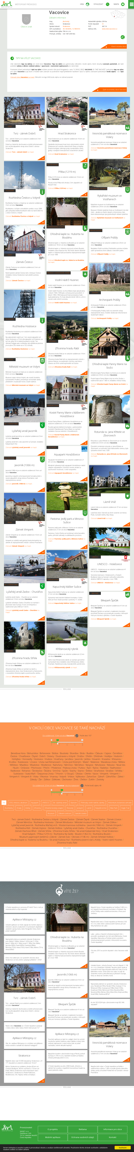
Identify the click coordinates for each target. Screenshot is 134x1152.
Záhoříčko (111, 776)
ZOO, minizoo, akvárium (55, 512)
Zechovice (67, 779)
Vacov (95, 773)
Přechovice (36, 767)
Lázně (95, 495)
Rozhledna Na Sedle (63, 833)
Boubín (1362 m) (83, 833)
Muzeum (10, 359)
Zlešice (83, 779)
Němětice (79, 764)
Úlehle (87, 773)
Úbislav (79, 773)
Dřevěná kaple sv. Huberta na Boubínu (29, 839)
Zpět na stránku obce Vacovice (114, 89)
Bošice (55, 753)
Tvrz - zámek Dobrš (21, 819)
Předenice (56, 767)
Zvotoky (100, 779)
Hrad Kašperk (28, 833)
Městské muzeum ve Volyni (88, 822)
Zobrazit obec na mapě (22, 77)
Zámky (10, 126)
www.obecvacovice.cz (109, 29)
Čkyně (35, 756)
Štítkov (89, 770)
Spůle (65, 770)
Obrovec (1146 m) (80, 836)
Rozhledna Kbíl (23, 828)
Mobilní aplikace (52, 1137)
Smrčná (56, 770)
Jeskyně (80, 808)
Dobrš (42, 756)
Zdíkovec (56, 779)
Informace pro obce (112, 1129)
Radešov (104, 767)
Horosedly (27, 759)
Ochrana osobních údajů (82, 1137)
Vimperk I (114, 773)
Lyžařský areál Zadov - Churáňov (79, 828)
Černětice (117, 753)
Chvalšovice (24, 756)
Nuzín (16, 767)
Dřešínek (98, 756)
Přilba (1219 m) (44, 833)
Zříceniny (9, 651)
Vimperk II (14, 776)
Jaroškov (69, 759)
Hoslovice (38, 759)
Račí (89, 767)
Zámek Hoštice (55, 828)
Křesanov (116, 759)
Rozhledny (10, 191)
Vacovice (59, 12)
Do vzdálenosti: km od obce (58, 735)
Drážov (80, 756)
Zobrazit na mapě (20, 152)
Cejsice (107, 753)
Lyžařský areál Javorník (22, 825)
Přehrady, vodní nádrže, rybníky (58, 273)
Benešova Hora (18, 753)
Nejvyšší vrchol (10, 458)
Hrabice (48, 759)
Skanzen (95, 126)
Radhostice (115, 767)
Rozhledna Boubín (102, 833)
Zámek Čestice (67, 819)
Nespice (89, 764)
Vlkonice (44, 776)
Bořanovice (45, 753)
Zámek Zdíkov (109, 822)
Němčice (68, 764)
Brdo (82, 753)
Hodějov (108, 756)
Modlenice (46, 764)
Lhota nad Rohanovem (50, 762)
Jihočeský (66, 21)
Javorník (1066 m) (95, 825)
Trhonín (59, 773)
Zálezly (33, 779)
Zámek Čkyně (82, 819)
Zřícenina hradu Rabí (67, 842)
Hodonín (118, 756)
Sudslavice (18, 773)
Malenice (95, 762)
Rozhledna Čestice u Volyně (45, 819)
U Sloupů (69, 773)
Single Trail (125, 808)
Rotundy (95, 425)
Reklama (83, 1129)
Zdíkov (47, 779)
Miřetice (14, 764)
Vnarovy (54, 776)
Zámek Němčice (24, 822)
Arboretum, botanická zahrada (119, 802)
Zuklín (92, 779)
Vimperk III (26, 776)
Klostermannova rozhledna (72, 825)
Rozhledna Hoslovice (44, 822)
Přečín (46, 767)
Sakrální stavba (53, 405)
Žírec (76, 779)
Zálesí (120, 776)
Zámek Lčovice (114, 819)
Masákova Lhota (109, 762)
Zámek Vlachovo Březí (25, 831)
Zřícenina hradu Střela (64, 831)
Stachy (73, 770)
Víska (35, 776)
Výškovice (80, 776)
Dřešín (89, 756)
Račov (95, 767)
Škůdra (47, 770)
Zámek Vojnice (39, 828)
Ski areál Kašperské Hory (88, 831)
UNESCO (95, 557)
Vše (4, 802)
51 (103, 24)
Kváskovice (23, 762)
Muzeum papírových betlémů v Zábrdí (38, 836)
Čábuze (99, 753)
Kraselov (106, 759)
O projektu (53, 1129)
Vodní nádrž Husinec (112, 839)
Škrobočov (37, 770)
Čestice (13, 756)
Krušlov (12, 762)
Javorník (79, 759)
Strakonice (66, 26)
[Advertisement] (67, 706)
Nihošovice (100, 764)
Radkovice (15, 770)
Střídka (118, 770)
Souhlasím (123, 1148)
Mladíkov (24, 764)
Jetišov (87, 759)
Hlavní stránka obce (118, 46)
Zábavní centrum (96, 230)
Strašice (109, 770)
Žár (40, 779)
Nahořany (57, 764)
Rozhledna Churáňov (107, 828)
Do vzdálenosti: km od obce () (56, 785)
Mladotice (34, 764)
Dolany (50, 756)
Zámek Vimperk (113, 825)
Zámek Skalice (98, 819)
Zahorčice (91, 776)
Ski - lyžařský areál (11, 424)
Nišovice (111, 764)
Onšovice (25, 767)
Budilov (90, 753)
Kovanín (96, 759)
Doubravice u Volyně (65, 756)
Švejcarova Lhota (45, 773)
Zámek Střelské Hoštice (102, 836)
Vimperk (104, 773)
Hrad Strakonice (110, 831)
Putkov (81, 767)
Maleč (86, 762)
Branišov (74, 753)
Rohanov (26, 770)
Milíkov (121, 762)
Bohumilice (32, 753)
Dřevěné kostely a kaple (56, 227)
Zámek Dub (64, 836)
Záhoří (101, 776)
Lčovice (33, 762)
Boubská (64, 753)
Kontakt (112, 1137)
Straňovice (99, 770)
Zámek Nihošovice (64, 822)
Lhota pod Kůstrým (72, 762)
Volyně (63, 776)
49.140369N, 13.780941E (71, 29)
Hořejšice (16, 759)
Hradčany (58, 759)
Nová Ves (120, 764)
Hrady (10, 522)
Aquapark (52, 447)
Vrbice (71, 776)
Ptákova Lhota (70, 767)
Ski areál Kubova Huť (60, 839)
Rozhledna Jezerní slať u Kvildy (86, 839)
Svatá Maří (30, 773)
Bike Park (95, 593)
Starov (81, 770)
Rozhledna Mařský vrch (46, 825)
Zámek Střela (44, 831)
